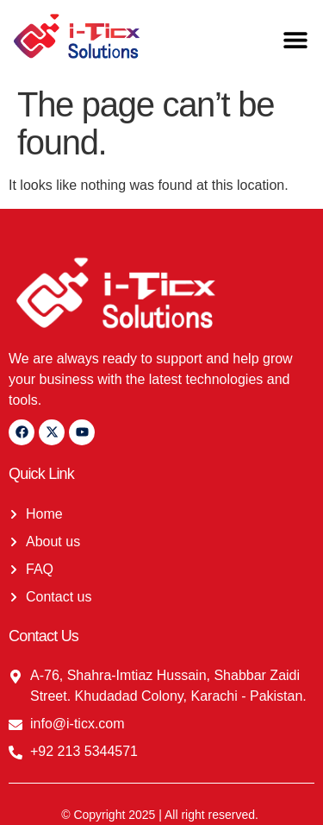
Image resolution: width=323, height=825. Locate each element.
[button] (295, 39)
